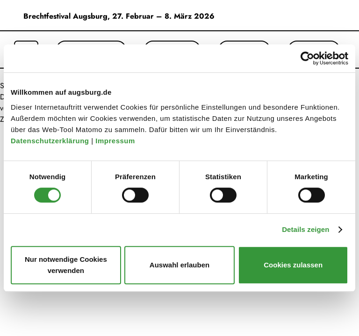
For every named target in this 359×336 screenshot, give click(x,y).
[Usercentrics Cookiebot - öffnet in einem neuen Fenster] (307, 58)
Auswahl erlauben (179, 265)
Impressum (116, 141)
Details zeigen (305, 229)
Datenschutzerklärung (51, 141)
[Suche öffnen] (26, 44)
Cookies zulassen (293, 265)
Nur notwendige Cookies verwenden (66, 264)
